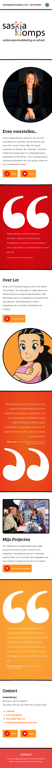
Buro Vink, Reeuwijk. (36, 762)
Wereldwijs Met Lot (15, 719)
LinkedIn (10, 711)
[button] (47, 5)
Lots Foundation (14, 715)
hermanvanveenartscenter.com (21, 722)
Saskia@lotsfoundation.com (20, 759)
